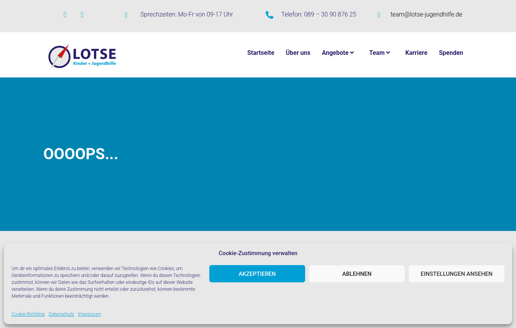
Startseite (260, 52)
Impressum (89, 314)
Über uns (298, 52)
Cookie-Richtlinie (28, 314)
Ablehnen (356, 273)
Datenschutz (61, 314)
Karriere (416, 52)
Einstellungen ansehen (456, 273)
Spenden (451, 52)
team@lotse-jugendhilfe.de (426, 14)
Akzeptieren (257, 273)
